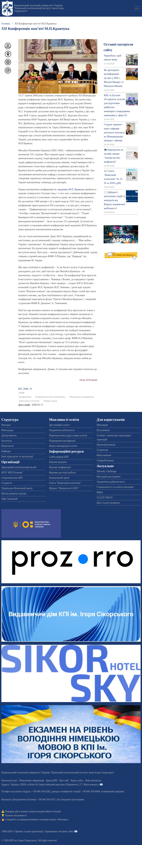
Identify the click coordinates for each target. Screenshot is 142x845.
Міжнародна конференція (81, 397)
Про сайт (64, 780)
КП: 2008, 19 (25, 388)
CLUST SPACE (105, 497)
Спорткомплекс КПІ (12, 477)
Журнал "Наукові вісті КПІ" (64, 488)
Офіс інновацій (9, 498)
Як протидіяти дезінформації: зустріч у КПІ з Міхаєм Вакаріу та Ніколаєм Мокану (113, 78)
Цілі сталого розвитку (108, 502)
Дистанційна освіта (59, 425)
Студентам (102, 450)
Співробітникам (105, 460)
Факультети (7, 445)
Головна (5, 23)
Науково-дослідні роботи (62, 472)
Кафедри (6, 451)
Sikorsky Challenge (106, 471)
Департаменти (9, 435)
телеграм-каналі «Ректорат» (54, 819)
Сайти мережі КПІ (59, 456)
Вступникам (103, 430)
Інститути (6, 440)
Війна (100, 492)
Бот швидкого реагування (70, 799)
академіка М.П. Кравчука (71, 189)
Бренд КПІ (51, 780)
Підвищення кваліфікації (62, 440)
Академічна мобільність (62, 430)
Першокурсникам (106, 444)
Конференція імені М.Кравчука (50, 397)
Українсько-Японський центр (16, 488)
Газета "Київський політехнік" (65, 483)
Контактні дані (9, 780)
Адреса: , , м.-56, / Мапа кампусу (49, 784)
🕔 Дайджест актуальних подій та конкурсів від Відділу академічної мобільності (114, 200)
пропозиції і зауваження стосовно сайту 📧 (54, 831)
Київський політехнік (29, 401)
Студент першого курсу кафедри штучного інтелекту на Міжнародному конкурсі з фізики (114, 132)
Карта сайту (77, 780)
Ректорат (6, 425)
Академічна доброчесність (111, 481)
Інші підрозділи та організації (17, 456)
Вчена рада (7, 430)
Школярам (102, 425)
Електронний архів (59, 477)
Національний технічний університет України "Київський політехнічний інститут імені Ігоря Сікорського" (39, 8)
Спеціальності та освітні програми (115, 487)
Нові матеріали (93, 780)
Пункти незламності (16, 815)
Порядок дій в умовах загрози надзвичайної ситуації (33, 811)
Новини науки (50, 401)
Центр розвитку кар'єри (13, 493)
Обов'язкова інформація (31, 780)
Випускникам (104, 455)
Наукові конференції (60, 467)
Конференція (25, 397)
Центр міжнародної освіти (63, 445)
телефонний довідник (112, 791)
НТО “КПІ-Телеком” (12, 472)
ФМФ (21, 393)
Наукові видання (58, 462)
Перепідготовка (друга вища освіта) (68, 435)
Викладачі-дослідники (108, 476)
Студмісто (6, 483)
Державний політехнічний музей (18, 467)
